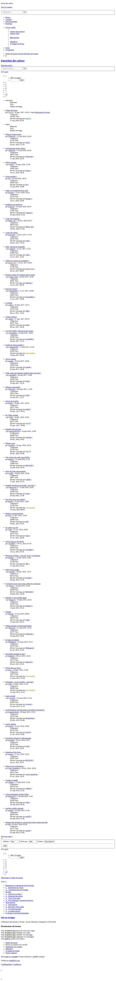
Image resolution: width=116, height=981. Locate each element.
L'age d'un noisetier (12, 219)
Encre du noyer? (11, 289)
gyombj (12, 572)
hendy (10, 403)
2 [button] (5, 84)
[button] (5, 76)
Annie (11, 164)
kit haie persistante (12, 640)
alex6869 (12, 375)
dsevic (11, 586)
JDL (27, 564)
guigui (27, 831)
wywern (12, 698)
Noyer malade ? (11, 176)
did (9, 824)
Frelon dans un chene (13, 668)
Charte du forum (11, 110)
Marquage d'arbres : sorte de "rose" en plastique (22, 556)
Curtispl (28, 437)
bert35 (10, 501)
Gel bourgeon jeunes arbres (15, 148)
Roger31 (12, 600)
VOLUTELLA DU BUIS (14, 542)
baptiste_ (11, 558)
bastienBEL (13, 291)
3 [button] (5, 86)
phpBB (14, 957)
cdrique (11, 782)
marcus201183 (14, 431)
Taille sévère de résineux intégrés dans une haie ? (23, 373)
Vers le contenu (6, 7)
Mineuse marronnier (12, 387)
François (11, 207)
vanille (10, 473)
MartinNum (29, 718)
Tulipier (8, 612)
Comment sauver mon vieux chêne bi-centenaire (23, 584)
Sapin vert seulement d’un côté (16, 190)
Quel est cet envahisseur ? (14, 766)
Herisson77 (13, 487)
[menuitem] (17, 31)
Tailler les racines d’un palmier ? (17, 261)
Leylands (8, 303)
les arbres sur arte (11, 527)
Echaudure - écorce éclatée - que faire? (19, 682)
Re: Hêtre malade (11, 415)
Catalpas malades (11, 780)
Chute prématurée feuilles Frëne (17, 794)
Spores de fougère (12, 401)
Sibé (27, 311)
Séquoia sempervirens (13, 134)
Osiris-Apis (13, 277)
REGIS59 (29, 465)
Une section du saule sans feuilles (17, 457)
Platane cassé (10, 443)
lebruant (28, 283)
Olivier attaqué (10, 162)
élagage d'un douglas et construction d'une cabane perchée (26, 822)
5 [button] (5, 90)
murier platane (10, 724)
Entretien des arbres (12, 60)
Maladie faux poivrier (13, 429)
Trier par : (29, 841)
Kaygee (11, 193)
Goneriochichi (13, 712)
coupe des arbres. (11, 233)
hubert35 (11, 656)
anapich (12, 249)
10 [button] (6, 94)
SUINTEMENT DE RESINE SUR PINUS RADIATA (25, 710)
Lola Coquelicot (14, 768)
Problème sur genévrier (13, 205)
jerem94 (11, 740)
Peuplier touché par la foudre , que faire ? (20, 485)
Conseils (8, 19)
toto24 (10, 726)
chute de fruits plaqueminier (15, 471)
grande (10, 361)
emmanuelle (13, 347)
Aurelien (11, 445)
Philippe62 (12, 642)
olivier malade (10, 359)
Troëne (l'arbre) (11, 317)
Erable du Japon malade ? (14, 345)
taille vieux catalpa (12, 570)
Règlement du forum (42, 112)
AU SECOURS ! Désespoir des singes (19, 331)
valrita (10, 305)
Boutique (8, 24)
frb (9, 178)
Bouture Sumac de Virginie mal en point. (20, 275)
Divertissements (11, 22)
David (10, 112)
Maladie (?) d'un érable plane (16, 598)
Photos (7, 17)
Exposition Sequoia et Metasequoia (18, 738)
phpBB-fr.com (14, 961)
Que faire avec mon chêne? (15, 499)
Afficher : (12, 841)
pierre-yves (12, 263)
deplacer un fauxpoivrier (14, 513)
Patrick (10, 614)
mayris (10, 754)
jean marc (11, 235)
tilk (9, 515)
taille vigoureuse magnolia (15, 247)
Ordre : (47, 841)
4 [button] (5, 88)
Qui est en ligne (8, 917)
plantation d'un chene (13, 752)
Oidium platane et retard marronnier (18, 626)
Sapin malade (10, 696)
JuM (9, 684)
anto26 (10, 810)
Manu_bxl (12, 221)
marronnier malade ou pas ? (15, 654)
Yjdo (27, 142)
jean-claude (29, 353)
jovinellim (13, 333)
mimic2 (11, 459)
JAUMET (11, 544)
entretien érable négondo (14, 808)
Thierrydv (11, 136)
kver (9, 670)
